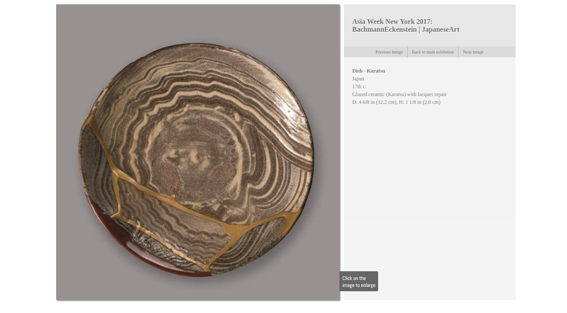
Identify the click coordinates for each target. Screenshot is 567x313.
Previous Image (389, 52)
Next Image (473, 52)
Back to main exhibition (433, 52)
